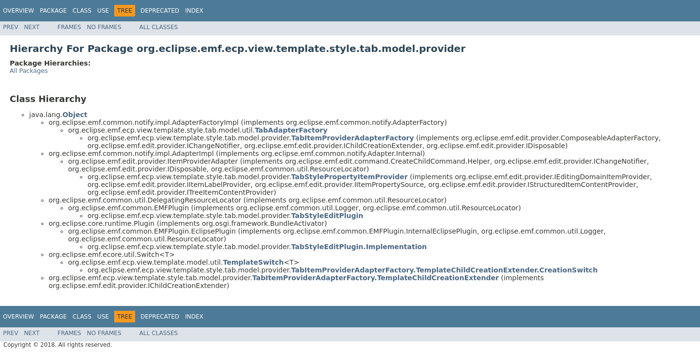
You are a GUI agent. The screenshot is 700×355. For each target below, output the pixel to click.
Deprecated (159, 10)
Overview (18, 10)
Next (31, 27)
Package (53, 10)
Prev (10, 27)
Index (194, 10)
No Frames (104, 27)
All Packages (29, 70)
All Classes (159, 27)
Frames (69, 27)
